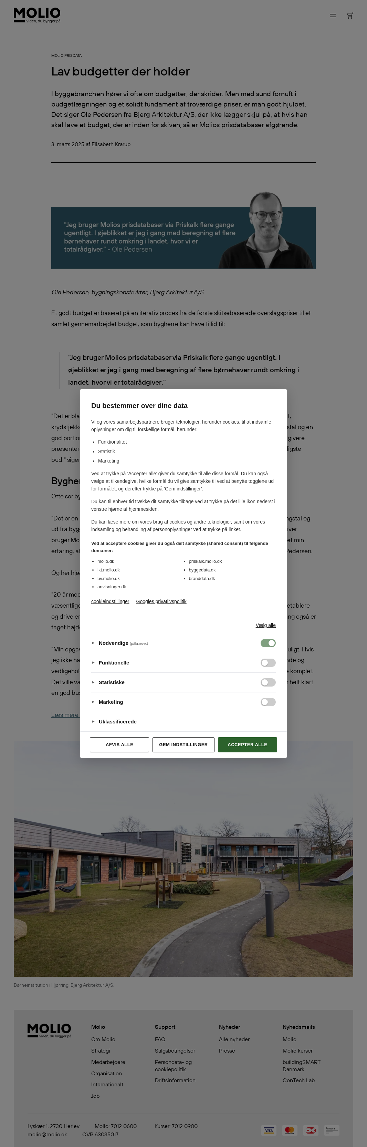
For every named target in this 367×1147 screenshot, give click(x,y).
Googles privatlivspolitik (161, 601)
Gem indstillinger (183, 744)
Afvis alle (119, 744)
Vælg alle (266, 625)
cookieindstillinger (110, 601)
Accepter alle (247, 744)
